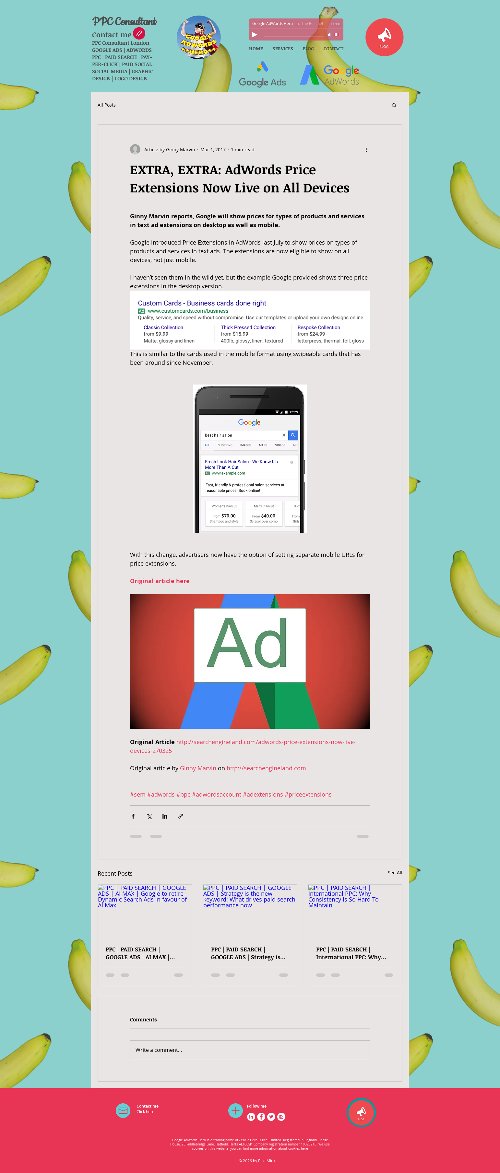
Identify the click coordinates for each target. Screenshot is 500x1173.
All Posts (107, 105)
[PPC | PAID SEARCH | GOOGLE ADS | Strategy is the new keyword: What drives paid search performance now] (250, 911)
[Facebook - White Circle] (261, 1117)
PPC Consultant (124, 22)
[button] (394, 105)
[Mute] (330, 34)
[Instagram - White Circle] (281, 1117)
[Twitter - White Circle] (271, 1117)
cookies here (298, 1148)
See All (395, 872)
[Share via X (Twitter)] (149, 816)
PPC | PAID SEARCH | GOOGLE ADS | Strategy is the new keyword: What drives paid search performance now (245, 953)
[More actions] (366, 149)
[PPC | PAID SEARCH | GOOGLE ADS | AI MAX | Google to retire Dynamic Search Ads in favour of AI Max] (145, 911)
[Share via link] (181, 816)
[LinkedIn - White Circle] (251, 1117)
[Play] (254, 34)
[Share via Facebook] (133, 816)
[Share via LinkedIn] (165, 816)
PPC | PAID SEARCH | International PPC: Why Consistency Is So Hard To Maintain (351, 953)
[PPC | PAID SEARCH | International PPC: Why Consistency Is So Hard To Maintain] (355, 911)
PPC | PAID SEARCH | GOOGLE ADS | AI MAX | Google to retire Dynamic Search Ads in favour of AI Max (142, 953)
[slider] (337, 34)
